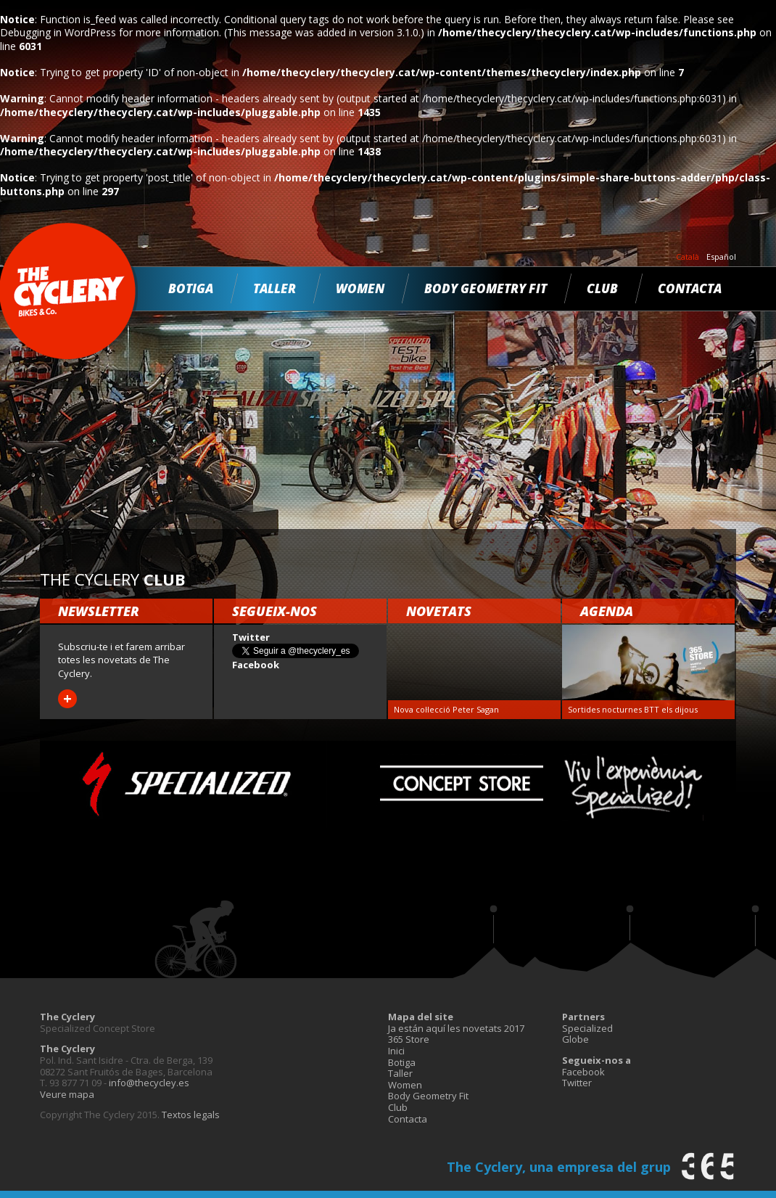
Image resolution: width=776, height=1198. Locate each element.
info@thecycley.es (149, 1082)
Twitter (577, 1082)
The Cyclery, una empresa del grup (559, 1167)
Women (360, 288)
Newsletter (98, 611)
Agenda (606, 611)
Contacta (690, 288)
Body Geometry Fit (485, 288)
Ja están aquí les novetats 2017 (456, 1028)
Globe (575, 1039)
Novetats (438, 611)
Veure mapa (67, 1094)
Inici (396, 1050)
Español (721, 257)
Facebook (583, 1071)
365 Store (408, 1039)
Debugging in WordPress (58, 32)
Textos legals (191, 1114)
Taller (274, 288)
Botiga (190, 288)
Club (602, 288)
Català (687, 257)
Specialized (587, 1028)
